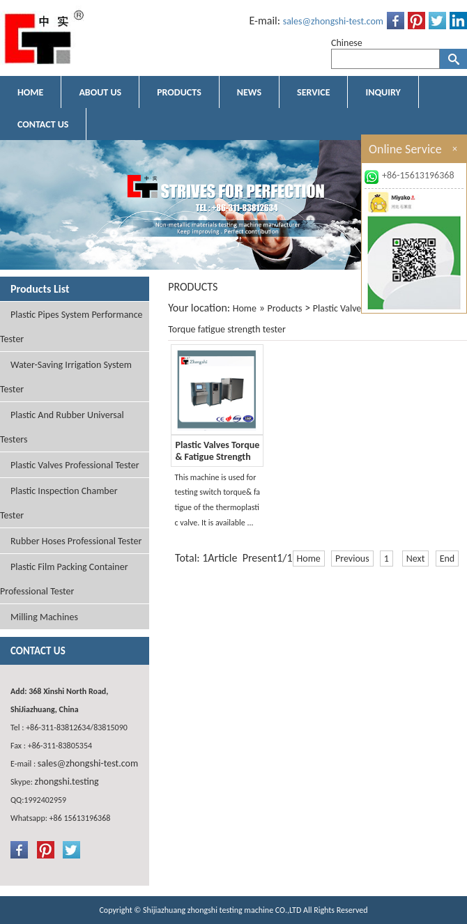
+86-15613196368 (418, 175)
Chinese (346, 43)
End (447, 558)
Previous (352, 558)
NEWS (249, 92)
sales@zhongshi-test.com (333, 21)
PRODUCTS (179, 92)
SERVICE (313, 92)
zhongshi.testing (67, 781)
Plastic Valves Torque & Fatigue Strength (217, 451)
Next (415, 558)
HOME (30, 92)
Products (284, 308)
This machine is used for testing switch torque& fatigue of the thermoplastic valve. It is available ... (217, 500)
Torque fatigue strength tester (227, 329)
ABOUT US (100, 92)
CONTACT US (42, 124)
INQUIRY (382, 92)
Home (245, 308)
